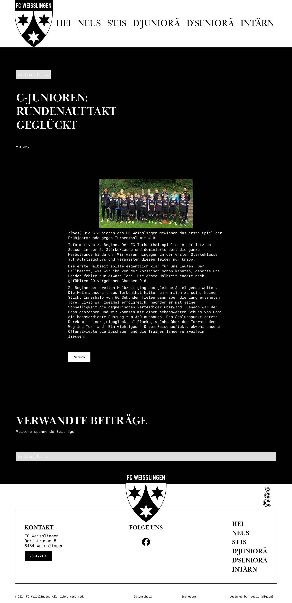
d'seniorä (210, 24)
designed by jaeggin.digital (251, 596)
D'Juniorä (249, 551)
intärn (257, 24)
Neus (89, 24)
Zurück (79, 357)
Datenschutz (143, 596)
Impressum (189, 596)
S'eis (116, 24)
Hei (63, 24)
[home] (34, 23)
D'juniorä (156, 24)
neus (240, 533)
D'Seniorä (249, 560)
